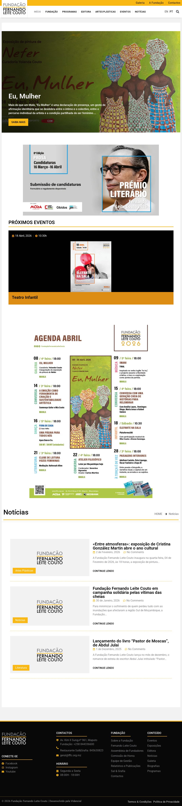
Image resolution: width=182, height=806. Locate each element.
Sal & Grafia (118, 771)
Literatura (21, 667)
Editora (86, 11)
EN (166, 11)
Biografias (153, 766)
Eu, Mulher (24, 96)
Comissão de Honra (123, 755)
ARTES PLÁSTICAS (105, 11)
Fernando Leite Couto (124, 745)
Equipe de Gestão (121, 761)
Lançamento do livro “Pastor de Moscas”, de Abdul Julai (131, 643)
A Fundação (156, 3)
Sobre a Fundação (122, 740)
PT (171, 11)
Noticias (20, 620)
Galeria (140, 3)
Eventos (125, 11)
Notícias (140, 11)
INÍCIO (37, 11)
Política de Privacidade (166, 801)
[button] (177, 12)
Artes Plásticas (24, 570)
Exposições (154, 745)
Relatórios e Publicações (125, 766)
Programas (69, 11)
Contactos (174, 3)
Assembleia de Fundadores (127, 750)
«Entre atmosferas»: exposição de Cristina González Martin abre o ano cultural (131, 546)
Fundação (51, 11)
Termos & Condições (140, 801)
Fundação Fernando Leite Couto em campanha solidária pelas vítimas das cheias (127, 592)
